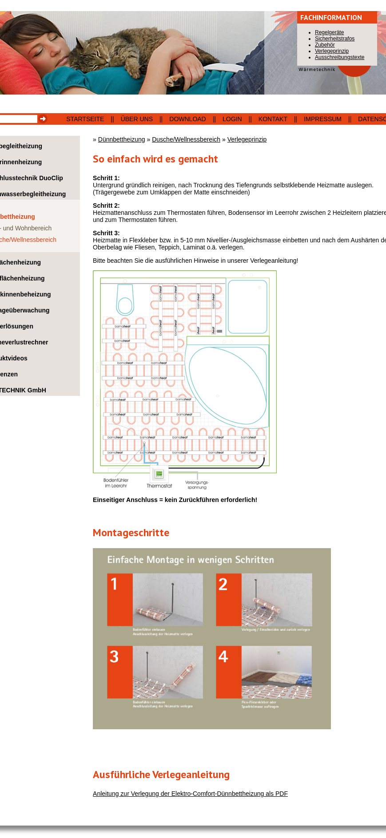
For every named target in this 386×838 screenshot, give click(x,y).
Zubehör (325, 45)
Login (232, 119)
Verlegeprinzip (247, 139)
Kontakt (273, 119)
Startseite (85, 119)
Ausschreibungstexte (339, 57)
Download (187, 119)
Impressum (323, 119)
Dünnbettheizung (121, 139)
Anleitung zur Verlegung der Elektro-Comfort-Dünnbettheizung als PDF (190, 793)
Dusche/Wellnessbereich (186, 139)
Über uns (137, 119)
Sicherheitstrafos (334, 39)
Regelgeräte (329, 32)
